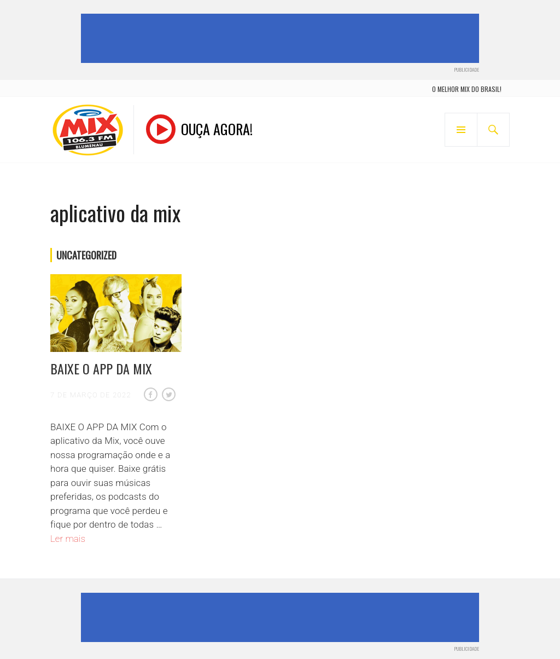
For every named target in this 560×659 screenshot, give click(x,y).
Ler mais (67, 538)
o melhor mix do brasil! (466, 89)
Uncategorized (86, 255)
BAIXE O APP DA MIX (101, 368)
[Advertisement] (282, 38)
